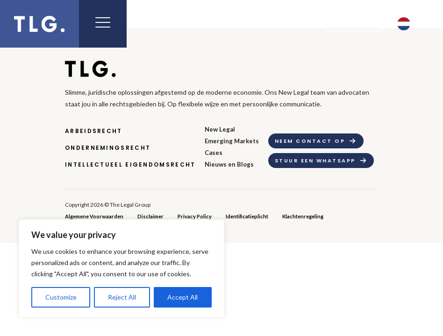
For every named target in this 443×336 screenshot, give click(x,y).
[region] (121, 268)
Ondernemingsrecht (107, 148)
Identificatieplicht (247, 216)
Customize (61, 297)
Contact (348, 24)
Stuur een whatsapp (315, 160)
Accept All (182, 297)
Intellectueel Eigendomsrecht (130, 164)
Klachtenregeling (302, 216)
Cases (213, 152)
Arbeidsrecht (93, 131)
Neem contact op (310, 141)
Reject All (122, 297)
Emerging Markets (232, 141)
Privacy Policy (195, 216)
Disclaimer (150, 216)
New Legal (220, 129)
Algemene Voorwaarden (94, 216)
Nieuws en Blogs (229, 164)
